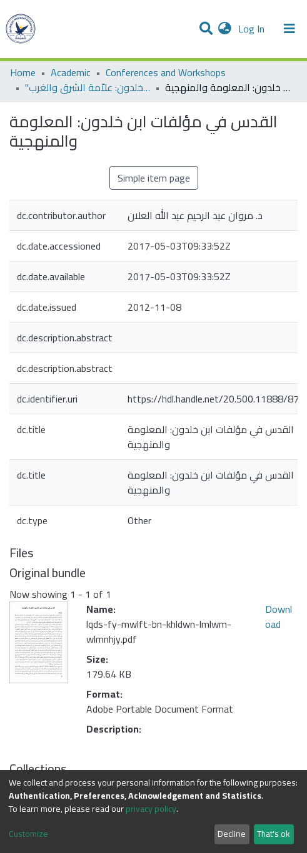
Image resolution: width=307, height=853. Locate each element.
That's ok (273, 834)
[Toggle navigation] (289, 28)
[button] (225, 28)
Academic (71, 72)
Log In (252, 28)
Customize (28, 834)
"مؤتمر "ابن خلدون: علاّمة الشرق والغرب (87, 87)
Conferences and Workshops (166, 72)
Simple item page (154, 177)
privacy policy (151, 809)
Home (23, 72)
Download (278, 616)
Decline (232, 834)
